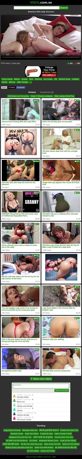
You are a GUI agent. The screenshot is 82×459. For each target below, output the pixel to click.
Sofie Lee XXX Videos (70, 444)
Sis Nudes (33, 441)
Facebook (20, 87)
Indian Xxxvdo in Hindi (63, 434)
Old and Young (64, 79)
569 (70, 63)
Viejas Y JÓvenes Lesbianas (41, 96)
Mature (17, 79)
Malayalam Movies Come (48, 441)
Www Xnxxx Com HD (52, 444)
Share (4, 87)
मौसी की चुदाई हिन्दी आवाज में (49, 430)
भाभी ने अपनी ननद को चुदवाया (43, 437)
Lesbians (75, 79)
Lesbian (24, 79)
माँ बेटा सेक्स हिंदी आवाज (11, 444)
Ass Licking (48, 79)
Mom (31, 79)
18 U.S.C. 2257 (50, 457)
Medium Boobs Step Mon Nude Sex (19, 447)
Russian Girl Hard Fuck (69, 430)
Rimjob (4, 82)
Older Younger (22, 82)
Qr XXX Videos (33, 451)
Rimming (38, 79)
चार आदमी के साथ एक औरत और (65, 447)
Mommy (12, 82)
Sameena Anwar (17, 434)
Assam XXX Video (48, 451)
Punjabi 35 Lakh (46, 434)
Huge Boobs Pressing (12, 430)
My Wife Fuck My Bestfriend (16, 441)
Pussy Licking (7, 79)
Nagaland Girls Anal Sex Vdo (20, 437)
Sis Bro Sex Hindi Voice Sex (31, 444)
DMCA (40, 457)
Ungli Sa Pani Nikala (68, 441)
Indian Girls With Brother (44, 447)
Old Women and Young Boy (18, 96)
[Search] (36, 7)
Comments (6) (47, 92)
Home (28, 457)
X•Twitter (11, 87)
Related (32, 92)
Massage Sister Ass (29, 430)
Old (55, 79)
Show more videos (41, 379)
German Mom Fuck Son (64, 437)
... (30, 82)
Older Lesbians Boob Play (64, 96)
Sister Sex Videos (31, 434)
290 (77, 63)
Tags (34, 457)
